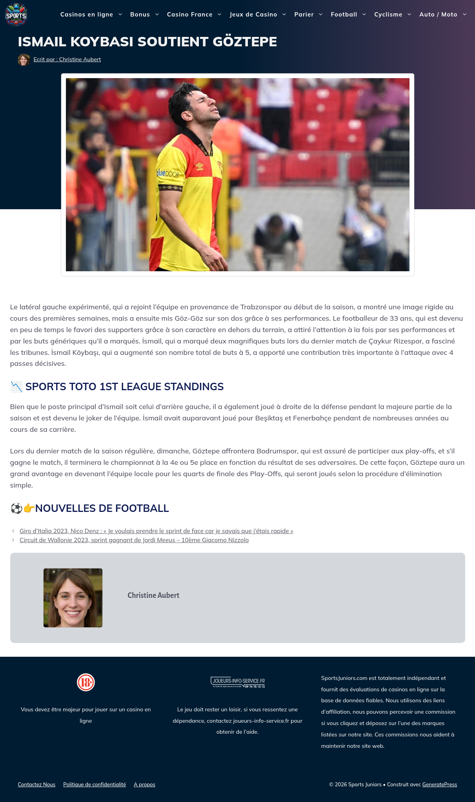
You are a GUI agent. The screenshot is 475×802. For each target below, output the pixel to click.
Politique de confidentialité (94, 784)
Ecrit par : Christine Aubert (67, 59)
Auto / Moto (445, 14)
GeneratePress (439, 784)
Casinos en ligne (93, 14)
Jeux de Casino (260, 14)
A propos (144, 784)
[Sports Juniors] (16, 13)
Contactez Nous (37, 784)
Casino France (196, 14)
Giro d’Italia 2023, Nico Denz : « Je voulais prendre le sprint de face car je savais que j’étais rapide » (156, 531)
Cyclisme (395, 14)
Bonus (147, 14)
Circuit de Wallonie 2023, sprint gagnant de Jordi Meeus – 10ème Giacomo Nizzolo (134, 540)
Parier (310, 14)
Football (351, 14)
